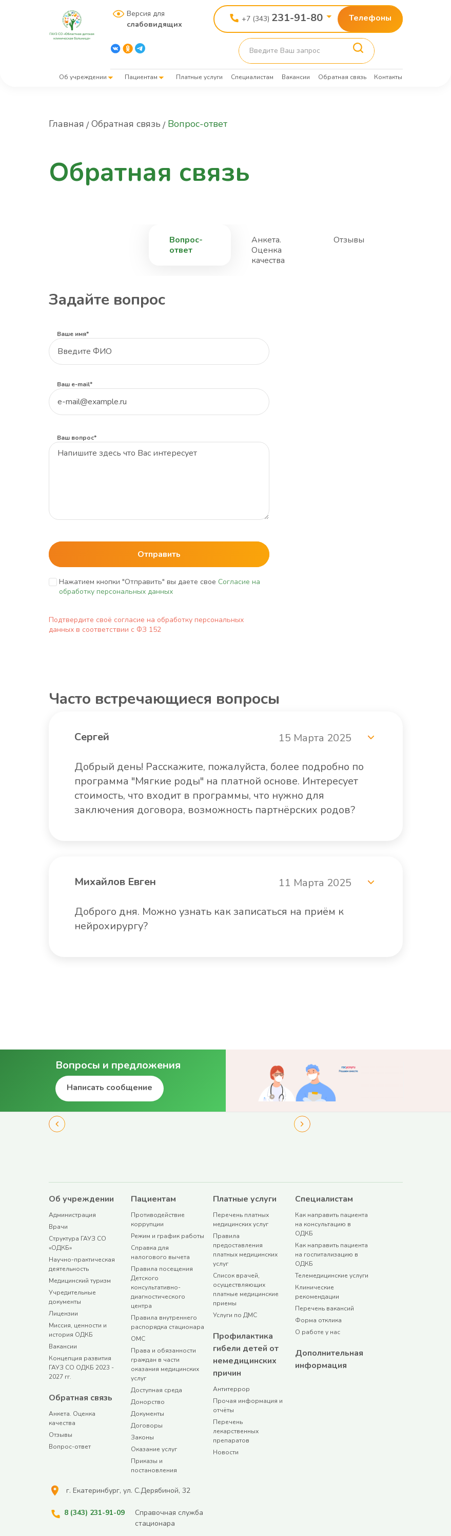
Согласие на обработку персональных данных (159, 586)
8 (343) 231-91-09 (94, 1513)
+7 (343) (282, 18)
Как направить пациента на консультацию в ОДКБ (331, 1224)
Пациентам (141, 77)
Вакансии (296, 77)
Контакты (388, 77)
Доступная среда (156, 1390)
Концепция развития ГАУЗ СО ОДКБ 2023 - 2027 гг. (81, 1367)
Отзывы (349, 240)
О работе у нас (317, 1332)
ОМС (138, 1339)
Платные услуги (199, 77)
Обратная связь (342, 77)
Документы (147, 1414)
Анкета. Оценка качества (268, 250)
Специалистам (252, 77)
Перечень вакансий (324, 1308)
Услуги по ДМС (235, 1315)
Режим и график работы (167, 1236)
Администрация (72, 1215)
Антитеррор (231, 1389)
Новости (226, 1452)
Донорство (148, 1402)
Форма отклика (318, 1320)
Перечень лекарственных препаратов (236, 1431)
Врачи (58, 1227)
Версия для (150, 19)
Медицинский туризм (80, 1281)
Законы (142, 1437)
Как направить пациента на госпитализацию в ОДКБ (331, 1254)
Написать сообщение (109, 1087)
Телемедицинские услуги (331, 1275)
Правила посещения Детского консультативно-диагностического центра (162, 1287)
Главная (66, 124)
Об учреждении (83, 77)
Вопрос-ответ (186, 245)
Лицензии (63, 1313)
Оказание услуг (154, 1449)
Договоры (147, 1425)
